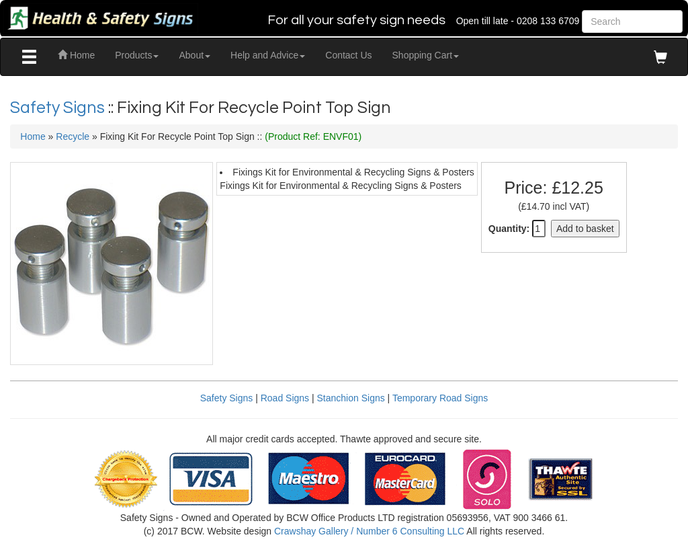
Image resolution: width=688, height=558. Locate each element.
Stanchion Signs (351, 398)
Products (137, 55)
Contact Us (348, 55)
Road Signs (285, 398)
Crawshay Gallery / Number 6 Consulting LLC (369, 531)
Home (76, 55)
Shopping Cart (426, 55)
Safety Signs (59, 107)
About (194, 55)
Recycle (72, 136)
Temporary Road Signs (440, 398)
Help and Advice (267, 55)
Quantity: (508, 228)
